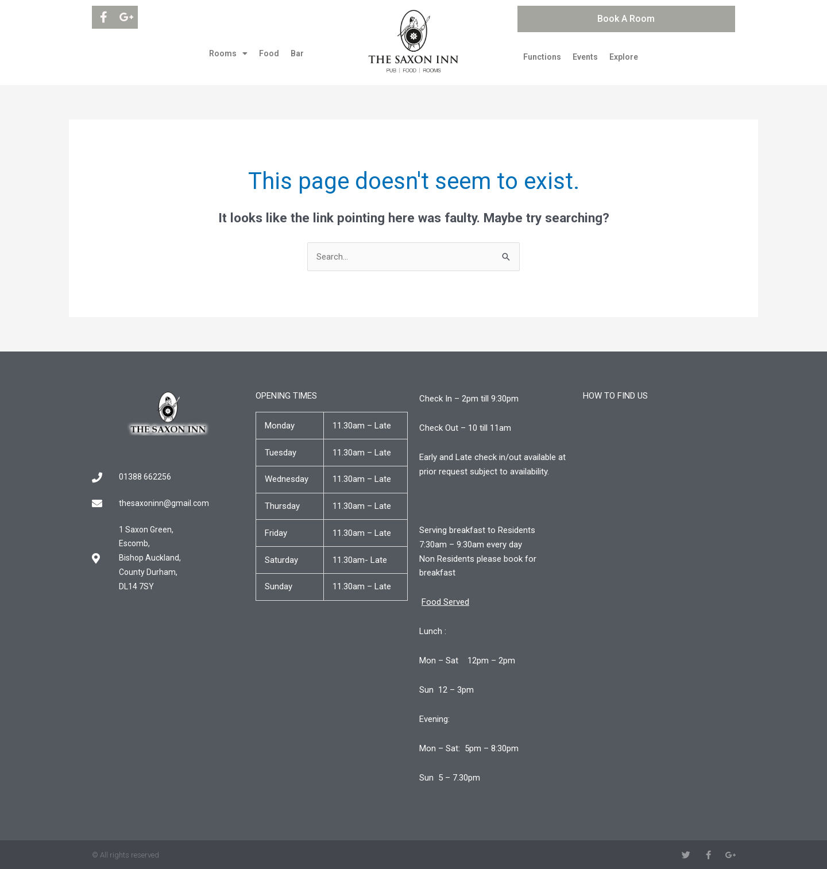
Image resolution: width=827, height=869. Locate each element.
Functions (542, 56)
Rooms (228, 53)
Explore (623, 56)
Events (585, 56)
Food (269, 53)
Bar (297, 53)
